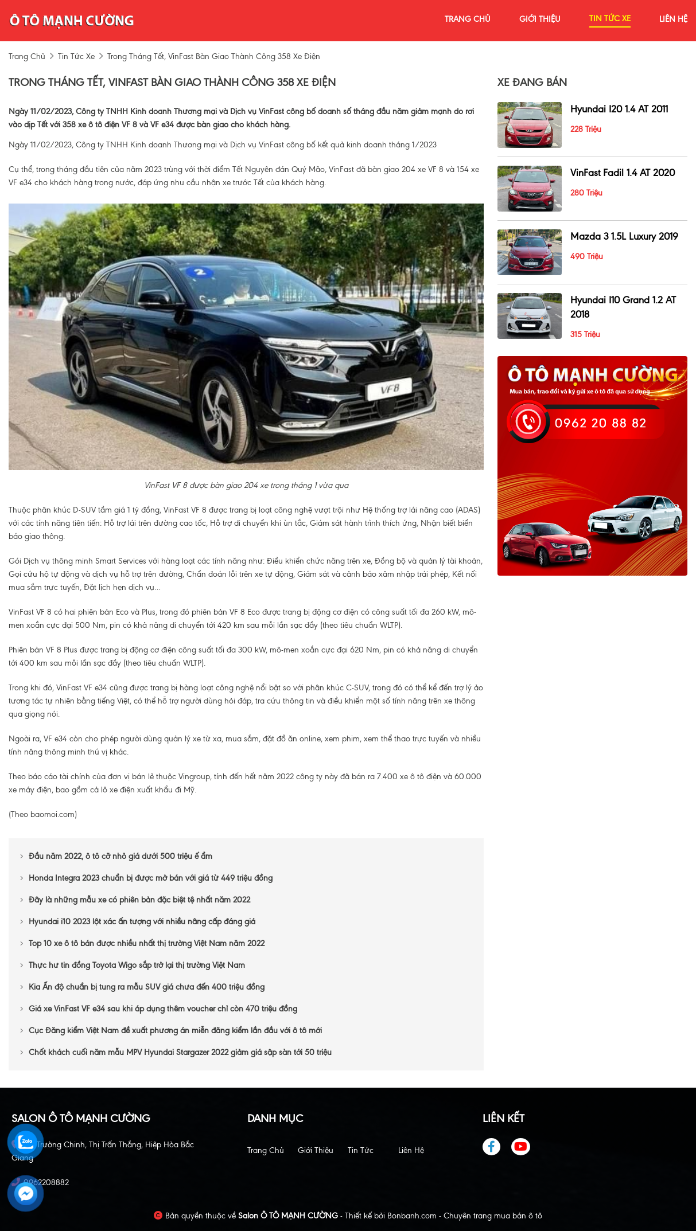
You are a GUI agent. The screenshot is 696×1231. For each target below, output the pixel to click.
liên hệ (673, 19)
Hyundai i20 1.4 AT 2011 (619, 109)
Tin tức (361, 1150)
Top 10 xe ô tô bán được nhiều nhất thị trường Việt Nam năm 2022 (142, 943)
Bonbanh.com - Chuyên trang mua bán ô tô (464, 1216)
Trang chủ (265, 1150)
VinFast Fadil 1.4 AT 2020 (622, 172)
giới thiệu (540, 19)
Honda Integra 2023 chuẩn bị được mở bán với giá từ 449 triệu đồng (146, 878)
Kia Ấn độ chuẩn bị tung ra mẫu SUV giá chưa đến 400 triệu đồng (142, 987)
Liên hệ (411, 1150)
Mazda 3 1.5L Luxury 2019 (624, 236)
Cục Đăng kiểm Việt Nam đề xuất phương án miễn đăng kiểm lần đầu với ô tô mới (171, 1030)
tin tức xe (610, 19)
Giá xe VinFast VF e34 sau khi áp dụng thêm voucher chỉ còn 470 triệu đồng (158, 1009)
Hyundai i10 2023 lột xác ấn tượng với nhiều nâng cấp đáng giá (137, 922)
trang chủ (468, 19)
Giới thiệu (315, 1150)
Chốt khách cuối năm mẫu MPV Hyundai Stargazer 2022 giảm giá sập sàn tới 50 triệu (176, 1052)
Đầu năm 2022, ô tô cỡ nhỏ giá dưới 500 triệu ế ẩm (116, 856)
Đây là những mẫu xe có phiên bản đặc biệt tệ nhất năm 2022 (135, 900)
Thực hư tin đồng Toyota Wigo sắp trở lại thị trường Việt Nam (132, 965)
